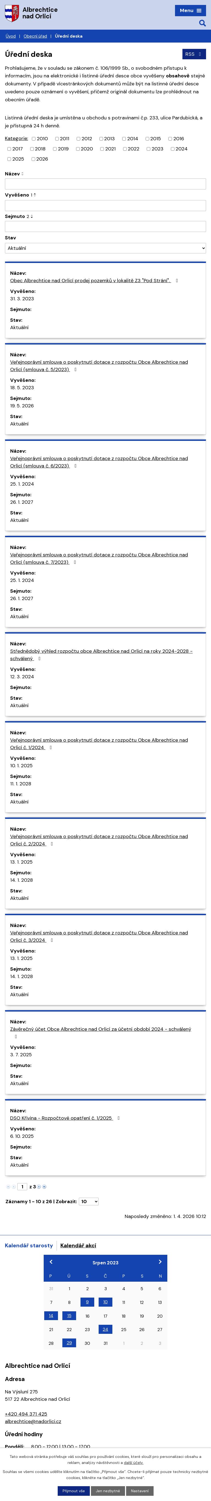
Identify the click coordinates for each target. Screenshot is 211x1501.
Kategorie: (16, 138)
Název (12, 173)
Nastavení (140, 1490)
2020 (87, 148)
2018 (40, 148)
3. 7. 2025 (21, 1054)
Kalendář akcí (78, 1245)
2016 (178, 138)
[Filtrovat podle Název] (105, 183)
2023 (157, 148)
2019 (63, 148)
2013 (109, 138)
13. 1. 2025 (21, 862)
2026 (42, 159)
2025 (18, 159)
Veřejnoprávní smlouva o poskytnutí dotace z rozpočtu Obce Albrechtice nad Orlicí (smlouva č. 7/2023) (99, 558)
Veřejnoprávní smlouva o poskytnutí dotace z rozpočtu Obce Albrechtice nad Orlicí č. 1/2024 (99, 744)
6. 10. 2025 (22, 1136)
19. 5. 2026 (22, 405)
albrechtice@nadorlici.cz (33, 1421)
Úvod (11, 36)
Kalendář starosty (29, 1245)
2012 (87, 138)
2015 (155, 138)
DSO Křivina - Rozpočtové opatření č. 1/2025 (66, 1118)
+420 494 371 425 (26, 1414)
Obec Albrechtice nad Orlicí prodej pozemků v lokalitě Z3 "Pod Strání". (95, 280)
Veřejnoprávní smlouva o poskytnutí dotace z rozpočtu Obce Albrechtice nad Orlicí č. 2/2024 (99, 840)
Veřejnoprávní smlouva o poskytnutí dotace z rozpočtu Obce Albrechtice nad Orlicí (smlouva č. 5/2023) (99, 366)
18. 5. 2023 (22, 387)
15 (69, 1315)
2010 (42, 138)
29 (69, 1343)
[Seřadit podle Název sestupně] (23, 175)
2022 (133, 148)
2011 (64, 138)
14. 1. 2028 (21, 880)
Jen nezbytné (108, 1490)
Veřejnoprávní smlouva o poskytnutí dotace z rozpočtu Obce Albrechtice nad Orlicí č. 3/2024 (99, 936)
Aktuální (19, 327)
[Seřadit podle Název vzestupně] (23, 173)
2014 (132, 138)
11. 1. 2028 (20, 783)
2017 (17, 148)
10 (105, 1302)
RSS (194, 54)
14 (51, 1315)
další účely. (133, 1462)
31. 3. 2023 (22, 298)
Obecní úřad (35, 36)
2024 (182, 148)
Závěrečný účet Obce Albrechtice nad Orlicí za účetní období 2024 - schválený (100, 1032)
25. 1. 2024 (22, 484)
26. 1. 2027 (21, 502)
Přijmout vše (74, 1490)
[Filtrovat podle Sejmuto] (105, 226)
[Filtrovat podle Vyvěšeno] (105, 205)
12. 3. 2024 (22, 676)
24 (105, 1329)
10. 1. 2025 (21, 765)
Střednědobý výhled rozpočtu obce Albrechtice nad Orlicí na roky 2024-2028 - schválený (101, 655)
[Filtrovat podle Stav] (105, 248)
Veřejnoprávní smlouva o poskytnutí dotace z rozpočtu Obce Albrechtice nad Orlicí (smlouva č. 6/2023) (99, 462)
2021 (110, 148)
